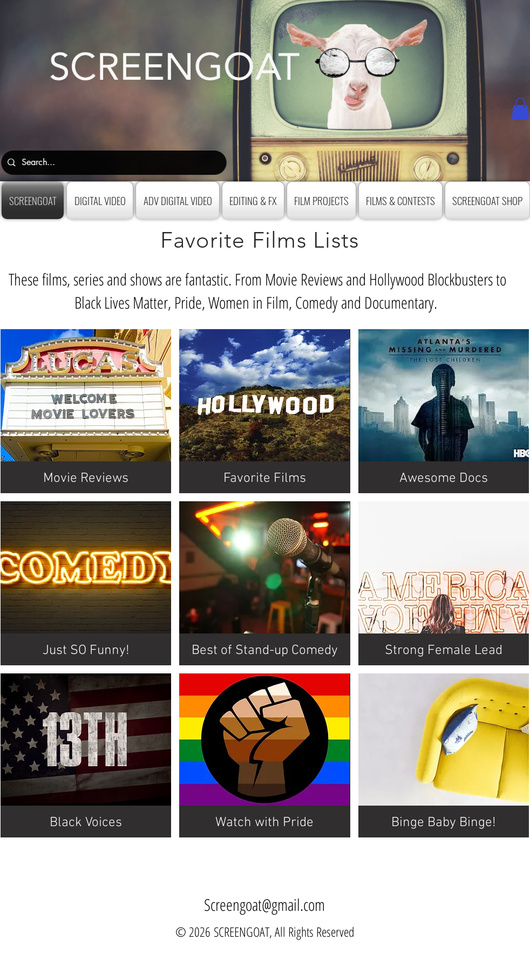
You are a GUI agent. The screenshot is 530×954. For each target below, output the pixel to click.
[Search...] (112, 163)
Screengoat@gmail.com (264, 905)
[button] (520, 109)
